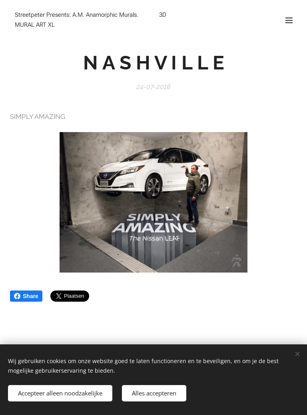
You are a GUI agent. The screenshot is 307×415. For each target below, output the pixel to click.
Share (26, 296)
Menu (289, 20)
